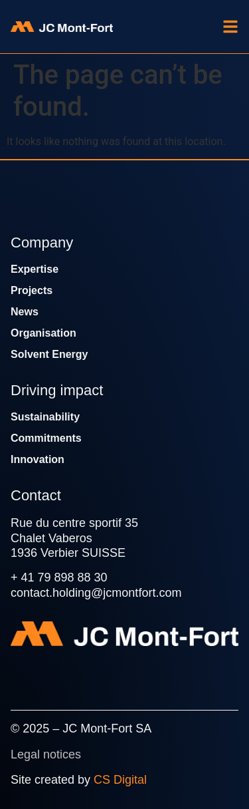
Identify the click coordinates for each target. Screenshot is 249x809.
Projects (31, 290)
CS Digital (120, 779)
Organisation (43, 333)
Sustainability (45, 416)
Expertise (34, 269)
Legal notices (46, 754)
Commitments (46, 438)
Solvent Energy (49, 354)
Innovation (37, 459)
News (25, 311)
